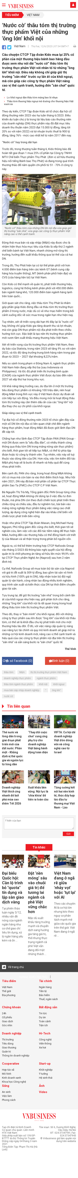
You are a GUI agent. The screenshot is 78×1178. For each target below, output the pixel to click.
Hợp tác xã (8, 1069)
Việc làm (7, 1095)
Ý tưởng (43, 1073)
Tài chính (45, 981)
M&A (22, 672)
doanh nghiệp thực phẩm (17, 678)
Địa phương (8, 995)
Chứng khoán (11, 1007)
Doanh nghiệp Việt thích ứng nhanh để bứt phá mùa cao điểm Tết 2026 (11, 795)
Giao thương (9, 1047)
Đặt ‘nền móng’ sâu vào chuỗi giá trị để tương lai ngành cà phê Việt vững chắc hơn (37, 892)
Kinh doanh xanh (11, 1077)
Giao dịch (7, 1021)
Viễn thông (45, 1043)
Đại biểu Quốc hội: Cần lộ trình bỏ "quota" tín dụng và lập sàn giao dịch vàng (13, 887)
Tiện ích (43, 1025)
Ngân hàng (45, 987)
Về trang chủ (13, 967)
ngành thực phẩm (46, 678)
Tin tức (43, 1013)
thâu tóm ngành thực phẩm (18, 684)
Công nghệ (45, 1039)
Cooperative (10, 1063)
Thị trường (8, 1039)
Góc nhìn (7, 1025)
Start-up (45, 1063)
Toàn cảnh (45, 1021)
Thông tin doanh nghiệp (15, 1055)
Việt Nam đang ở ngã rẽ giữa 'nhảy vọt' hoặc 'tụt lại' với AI (65, 885)
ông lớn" (56, 690)
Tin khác (39, 847)
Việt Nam (33, 15)
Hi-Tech (44, 1033)
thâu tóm (8, 672)
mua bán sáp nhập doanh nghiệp (21, 690)
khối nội (43, 684)
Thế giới (6, 991)
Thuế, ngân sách (48, 999)
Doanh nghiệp (11, 1033)
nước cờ (8, 696)
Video (43, 1092)
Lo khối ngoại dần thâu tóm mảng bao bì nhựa (30, 97)
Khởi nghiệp (46, 1069)
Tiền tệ (43, 991)
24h (4, 1013)
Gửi (68, 833)
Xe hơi (42, 1047)
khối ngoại (58, 684)
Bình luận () (59, 661)
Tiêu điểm (12, 15)
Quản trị (6, 1051)
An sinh (6, 1091)
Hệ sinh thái (45, 1077)
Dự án (42, 1017)
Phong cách (9, 1099)
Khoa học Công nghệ (14, 1081)
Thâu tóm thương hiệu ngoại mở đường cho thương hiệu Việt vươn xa (38, 103)
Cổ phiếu (7, 1017)
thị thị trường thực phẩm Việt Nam (49, 672)
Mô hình (6, 1073)
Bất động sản (48, 1007)
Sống (5, 1086)
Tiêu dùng (7, 1043)
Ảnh (42, 1086)
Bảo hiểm (44, 995)
